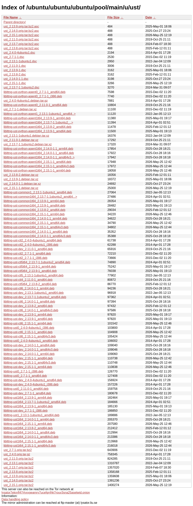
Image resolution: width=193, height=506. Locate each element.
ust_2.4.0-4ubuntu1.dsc (19, 52)
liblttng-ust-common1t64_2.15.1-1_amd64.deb (34, 222)
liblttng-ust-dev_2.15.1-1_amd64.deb (28, 358)
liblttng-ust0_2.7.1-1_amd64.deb (25, 375)
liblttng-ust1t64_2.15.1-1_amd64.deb (28, 441)
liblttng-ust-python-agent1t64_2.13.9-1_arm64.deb (37, 118)
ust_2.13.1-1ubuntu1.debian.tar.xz (26, 135)
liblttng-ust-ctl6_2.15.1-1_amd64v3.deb (30, 336)
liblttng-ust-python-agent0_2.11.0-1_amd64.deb (35, 105)
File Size (113, 17)
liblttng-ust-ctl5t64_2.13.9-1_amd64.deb (30, 270)
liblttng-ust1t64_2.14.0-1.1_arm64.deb (29, 419)
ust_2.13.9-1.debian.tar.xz (21, 179)
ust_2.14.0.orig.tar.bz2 (18, 480)
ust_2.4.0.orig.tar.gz (17, 454)
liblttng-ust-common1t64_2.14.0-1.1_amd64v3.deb (37, 236)
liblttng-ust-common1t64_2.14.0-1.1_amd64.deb (36, 231)
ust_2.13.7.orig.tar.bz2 (18, 467)
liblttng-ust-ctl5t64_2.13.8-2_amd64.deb (30, 284)
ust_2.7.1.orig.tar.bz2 (18, 450)
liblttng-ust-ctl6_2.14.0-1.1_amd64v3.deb (31, 310)
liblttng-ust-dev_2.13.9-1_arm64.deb (28, 314)
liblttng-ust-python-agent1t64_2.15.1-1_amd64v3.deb (39, 166)
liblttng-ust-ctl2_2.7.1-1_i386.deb (25, 257)
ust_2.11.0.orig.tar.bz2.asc (21, 39)
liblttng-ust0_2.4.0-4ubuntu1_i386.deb (29, 327)
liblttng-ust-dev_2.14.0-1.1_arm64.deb (29, 354)
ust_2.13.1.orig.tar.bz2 (18, 463)
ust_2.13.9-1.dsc (15, 70)
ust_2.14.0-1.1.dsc (16, 78)
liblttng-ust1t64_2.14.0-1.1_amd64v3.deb (31, 436)
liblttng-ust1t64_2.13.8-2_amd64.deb (28, 428)
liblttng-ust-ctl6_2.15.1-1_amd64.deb (28, 332)
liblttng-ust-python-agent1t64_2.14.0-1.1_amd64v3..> (39, 157)
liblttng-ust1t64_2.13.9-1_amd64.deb (28, 406)
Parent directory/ (15, 22)
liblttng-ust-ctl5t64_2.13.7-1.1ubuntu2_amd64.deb (37, 262)
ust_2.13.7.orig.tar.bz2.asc (21, 44)
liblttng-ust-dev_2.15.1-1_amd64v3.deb (30, 362)
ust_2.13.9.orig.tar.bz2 (18, 476)
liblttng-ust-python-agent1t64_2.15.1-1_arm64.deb (37, 170)
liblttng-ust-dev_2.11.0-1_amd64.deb (28, 249)
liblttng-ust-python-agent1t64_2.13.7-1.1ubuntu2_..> (38, 122)
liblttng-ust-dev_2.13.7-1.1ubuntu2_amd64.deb (35, 297)
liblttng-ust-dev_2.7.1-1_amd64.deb (27, 393)
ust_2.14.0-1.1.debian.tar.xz (22, 183)
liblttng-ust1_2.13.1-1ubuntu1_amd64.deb (31, 415)
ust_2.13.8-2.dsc (15, 74)
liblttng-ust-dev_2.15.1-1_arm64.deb (28, 367)
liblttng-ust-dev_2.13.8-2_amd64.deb (28, 306)
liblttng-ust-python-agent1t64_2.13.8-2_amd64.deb (37, 126)
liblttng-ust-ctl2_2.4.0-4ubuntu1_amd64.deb (33, 240)
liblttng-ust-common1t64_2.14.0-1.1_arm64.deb (35, 218)
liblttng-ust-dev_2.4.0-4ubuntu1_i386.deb (31, 384)
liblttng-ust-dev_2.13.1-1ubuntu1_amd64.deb (34, 292)
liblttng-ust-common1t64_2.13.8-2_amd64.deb (34, 209)
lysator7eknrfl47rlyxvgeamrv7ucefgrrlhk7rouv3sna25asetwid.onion (46, 492)
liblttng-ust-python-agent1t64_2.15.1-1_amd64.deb (37, 161)
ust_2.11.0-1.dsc (15, 65)
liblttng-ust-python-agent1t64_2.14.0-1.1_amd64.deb (39, 153)
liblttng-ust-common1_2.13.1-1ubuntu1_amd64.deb (38, 192)
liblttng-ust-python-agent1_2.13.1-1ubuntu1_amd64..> (40, 113)
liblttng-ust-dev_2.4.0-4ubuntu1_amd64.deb (33, 380)
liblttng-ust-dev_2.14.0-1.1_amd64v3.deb (31, 349)
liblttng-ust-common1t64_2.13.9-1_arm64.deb (34, 201)
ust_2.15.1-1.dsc (15, 83)
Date (148, 17)
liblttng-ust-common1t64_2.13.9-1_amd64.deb (34, 205)
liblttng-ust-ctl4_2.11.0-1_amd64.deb (28, 279)
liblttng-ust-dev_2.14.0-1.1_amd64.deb (29, 345)
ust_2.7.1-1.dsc (14, 57)
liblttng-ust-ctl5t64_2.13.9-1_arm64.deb (30, 266)
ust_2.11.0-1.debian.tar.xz (21, 140)
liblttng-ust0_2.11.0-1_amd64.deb (26, 388)
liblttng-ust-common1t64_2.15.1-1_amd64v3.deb (36, 227)
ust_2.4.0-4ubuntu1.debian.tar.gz (26, 100)
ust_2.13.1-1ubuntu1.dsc (20, 61)
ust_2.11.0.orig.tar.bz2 (18, 458)
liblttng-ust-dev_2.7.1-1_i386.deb (25, 410)
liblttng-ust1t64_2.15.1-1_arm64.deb (28, 423)
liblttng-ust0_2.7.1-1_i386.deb (23, 371)
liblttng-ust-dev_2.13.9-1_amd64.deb (28, 319)
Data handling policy (15, 499)
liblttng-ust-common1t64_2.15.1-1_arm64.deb (34, 214)
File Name (11, 17)
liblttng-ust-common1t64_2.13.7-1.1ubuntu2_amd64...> (40, 196)
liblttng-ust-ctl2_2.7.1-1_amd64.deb (27, 253)
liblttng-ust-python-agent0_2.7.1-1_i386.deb (33, 96)
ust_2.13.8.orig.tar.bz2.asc (21, 48)
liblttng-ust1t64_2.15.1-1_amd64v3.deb (30, 445)
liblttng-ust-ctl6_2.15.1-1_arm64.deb (28, 323)
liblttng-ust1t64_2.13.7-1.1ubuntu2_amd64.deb (35, 402)
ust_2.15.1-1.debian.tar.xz (21, 188)
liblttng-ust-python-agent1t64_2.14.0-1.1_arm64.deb (38, 148)
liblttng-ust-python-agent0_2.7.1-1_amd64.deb (34, 92)
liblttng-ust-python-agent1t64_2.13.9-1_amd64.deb (37, 131)
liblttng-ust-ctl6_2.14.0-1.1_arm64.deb (29, 288)
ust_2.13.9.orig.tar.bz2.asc (21, 26)
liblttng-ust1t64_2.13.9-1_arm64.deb (28, 397)
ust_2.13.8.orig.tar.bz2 (18, 471)
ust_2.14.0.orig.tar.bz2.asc (21, 30)
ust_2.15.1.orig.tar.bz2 (18, 485)
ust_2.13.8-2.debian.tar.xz (21, 174)
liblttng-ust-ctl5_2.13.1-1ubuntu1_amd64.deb (34, 275)
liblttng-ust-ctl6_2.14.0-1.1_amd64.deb (29, 301)
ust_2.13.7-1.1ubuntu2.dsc (21, 87)
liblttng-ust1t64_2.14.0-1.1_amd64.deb (29, 432)
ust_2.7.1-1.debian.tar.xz (20, 109)
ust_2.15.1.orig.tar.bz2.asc (21, 35)
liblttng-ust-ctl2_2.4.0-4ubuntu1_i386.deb (31, 244)
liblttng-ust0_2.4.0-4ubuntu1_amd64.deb (31, 340)
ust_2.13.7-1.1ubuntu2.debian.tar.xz (28, 144)
